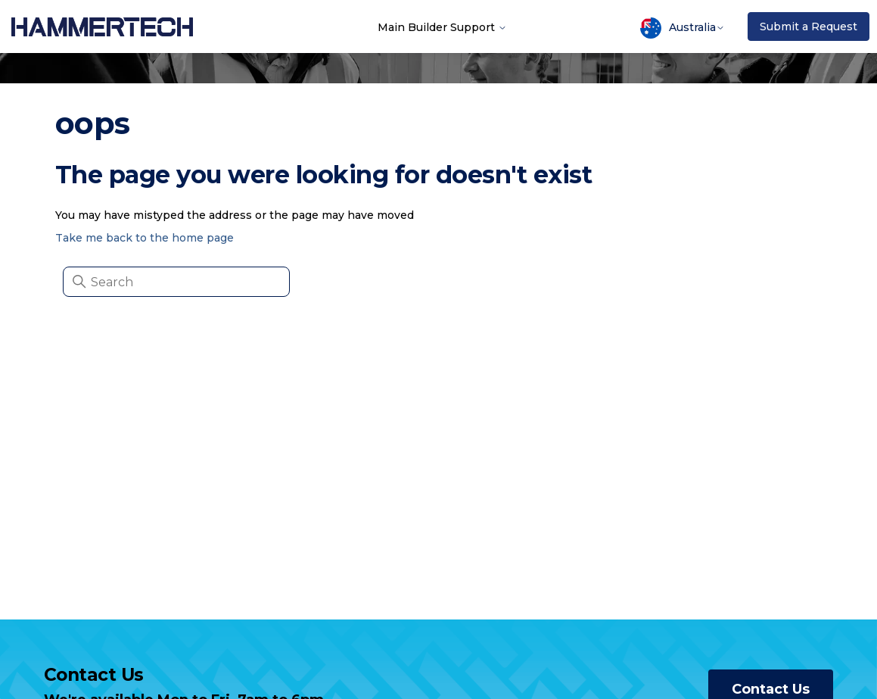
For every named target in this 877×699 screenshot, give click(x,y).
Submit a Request (808, 26)
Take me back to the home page (144, 238)
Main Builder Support (442, 26)
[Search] (176, 282)
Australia (682, 28)
